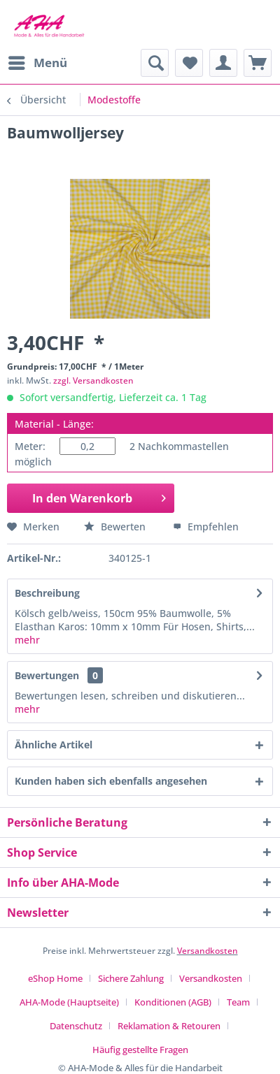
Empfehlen (206, 526)
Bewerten (116, 526)
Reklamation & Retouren (169, 1025)
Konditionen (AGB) (172, 1002)
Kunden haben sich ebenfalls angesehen (111, 781)
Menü (37, 61)
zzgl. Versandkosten (93, 380)
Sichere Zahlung (131, 978)
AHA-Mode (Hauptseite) (69, 1002)
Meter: (30, 446)
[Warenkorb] (258, 63)
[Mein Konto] (223, 63)
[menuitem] (37, 63)
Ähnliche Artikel (53, 744)
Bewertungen (47, 675)
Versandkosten (207, 951)
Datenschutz (76, 1025)
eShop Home (55, 978)
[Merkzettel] (189, 63)
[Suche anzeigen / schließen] (155, 63)
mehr (27, 639)
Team (238, 1002)
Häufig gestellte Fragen (140, 1049)
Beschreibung (47, 593)
